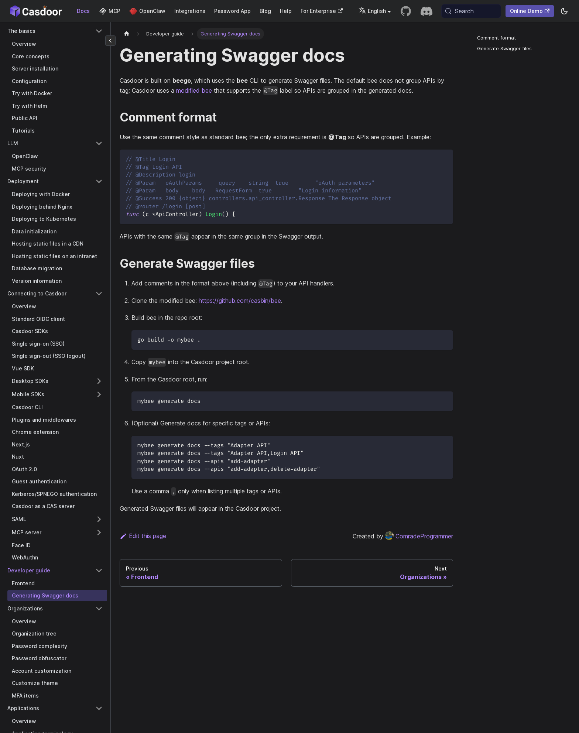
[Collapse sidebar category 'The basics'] (99, 31)
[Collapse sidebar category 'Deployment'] (99, 181)
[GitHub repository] (405, 11)
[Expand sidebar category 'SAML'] (99, 519)
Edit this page (143, 536)
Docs (83, 11)
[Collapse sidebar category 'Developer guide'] (99, 570)
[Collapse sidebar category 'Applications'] (99, 708)
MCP (109, 11)
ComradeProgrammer (419, 536)
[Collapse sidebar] (110, 40)
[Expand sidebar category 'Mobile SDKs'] (99, 394)
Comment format (496, 38)
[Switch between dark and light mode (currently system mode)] (564, 11)
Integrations (189, 11)
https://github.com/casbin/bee (240, 300)
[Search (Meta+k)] (471, 11)
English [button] (372, 11)
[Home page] (127, 34)
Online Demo (529, 11)
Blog (265, 11)
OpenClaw (147, 11)
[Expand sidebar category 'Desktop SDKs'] (99, 381)
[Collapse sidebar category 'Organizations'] (99, 608)
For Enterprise (322, 11)
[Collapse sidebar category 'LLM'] (99, 143)
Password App (232, 11)
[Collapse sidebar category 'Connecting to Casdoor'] (99, 293)
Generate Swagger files (504, 48)
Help (286, 11)
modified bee (194, 90)
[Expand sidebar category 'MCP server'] (99, 532)
